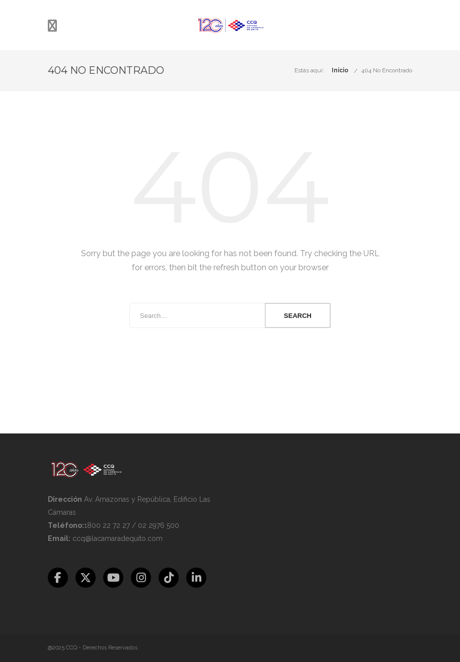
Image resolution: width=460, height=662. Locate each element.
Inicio (340, 70)
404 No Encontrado (386, 70)
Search (298, 315)
